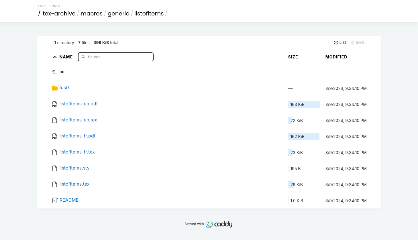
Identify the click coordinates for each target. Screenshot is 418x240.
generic (118, 13)
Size (293, 56)
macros (92, 13)
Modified (336, 56)
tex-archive (59, 13)
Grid (357, 42)
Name (66, 56)
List (340, 42)
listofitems (149, 13)
